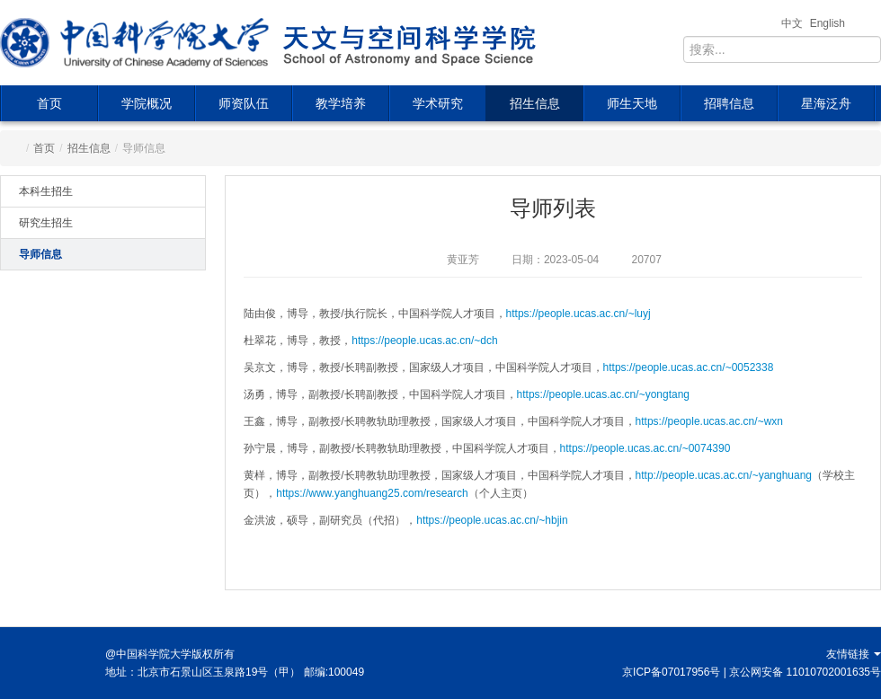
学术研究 (438, 103)
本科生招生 (46, 191)
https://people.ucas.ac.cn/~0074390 (645, 448)
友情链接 (853, 654)
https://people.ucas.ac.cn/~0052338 (688, 367)
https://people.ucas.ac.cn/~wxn (709, 421)
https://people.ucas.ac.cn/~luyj (578, 313)
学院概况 (146, 103)
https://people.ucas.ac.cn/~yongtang (603, 394)
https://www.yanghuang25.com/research (371, 493)
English (827, 23)
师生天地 (632, 103)
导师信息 (40, 254)
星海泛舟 (826, 103)
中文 (792, 23)
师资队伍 (243, 103)
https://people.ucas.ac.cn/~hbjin (491, 520)
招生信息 (535, 103)
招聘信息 (729, 103)
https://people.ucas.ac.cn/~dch (424, 340)
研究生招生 (46, 223)
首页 (49, 103)
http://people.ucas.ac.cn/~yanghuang (724, 475)
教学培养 (341, 103)
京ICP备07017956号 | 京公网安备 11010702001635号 (751, 672)
